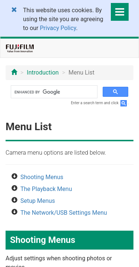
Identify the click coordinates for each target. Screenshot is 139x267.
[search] (53, 92)
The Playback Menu (46, 188)
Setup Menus (37, 200)
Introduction (43, 72)
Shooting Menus (41, 177)
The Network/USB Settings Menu (63, 212)
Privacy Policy (58, 28)
